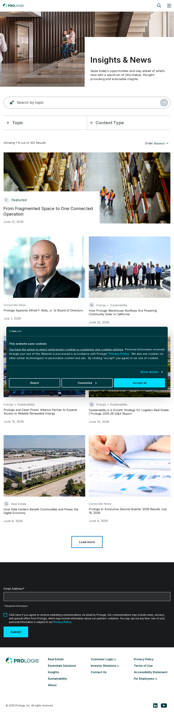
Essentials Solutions (62, 665)
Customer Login (102, 659)
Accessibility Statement (150, 672)
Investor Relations (103, 665)
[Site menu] (169, 6)
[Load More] (87, 542)
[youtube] (164, 705)
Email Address (13, 588)
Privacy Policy (119, 353)
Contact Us (99, 672)
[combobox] (161, 143)
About (52, 685)
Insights (53, 672)
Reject (34, 383)
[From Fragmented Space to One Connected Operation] (87, 188)
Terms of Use (143, 665)
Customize (87, 383)
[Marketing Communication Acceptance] (5, 615)
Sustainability (57, 678)
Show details (149, 372)
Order (149, 143)
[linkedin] (155, 705)
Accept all (139, 383)
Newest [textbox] (159, 143)
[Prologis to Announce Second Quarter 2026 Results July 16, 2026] (129, 479)
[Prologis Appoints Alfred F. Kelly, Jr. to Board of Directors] (44, 280)
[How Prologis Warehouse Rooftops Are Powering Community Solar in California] (129, 280)
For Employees (144, 678)
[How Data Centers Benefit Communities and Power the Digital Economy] (44, 479)
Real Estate (56, 659)
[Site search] (159, 6)
